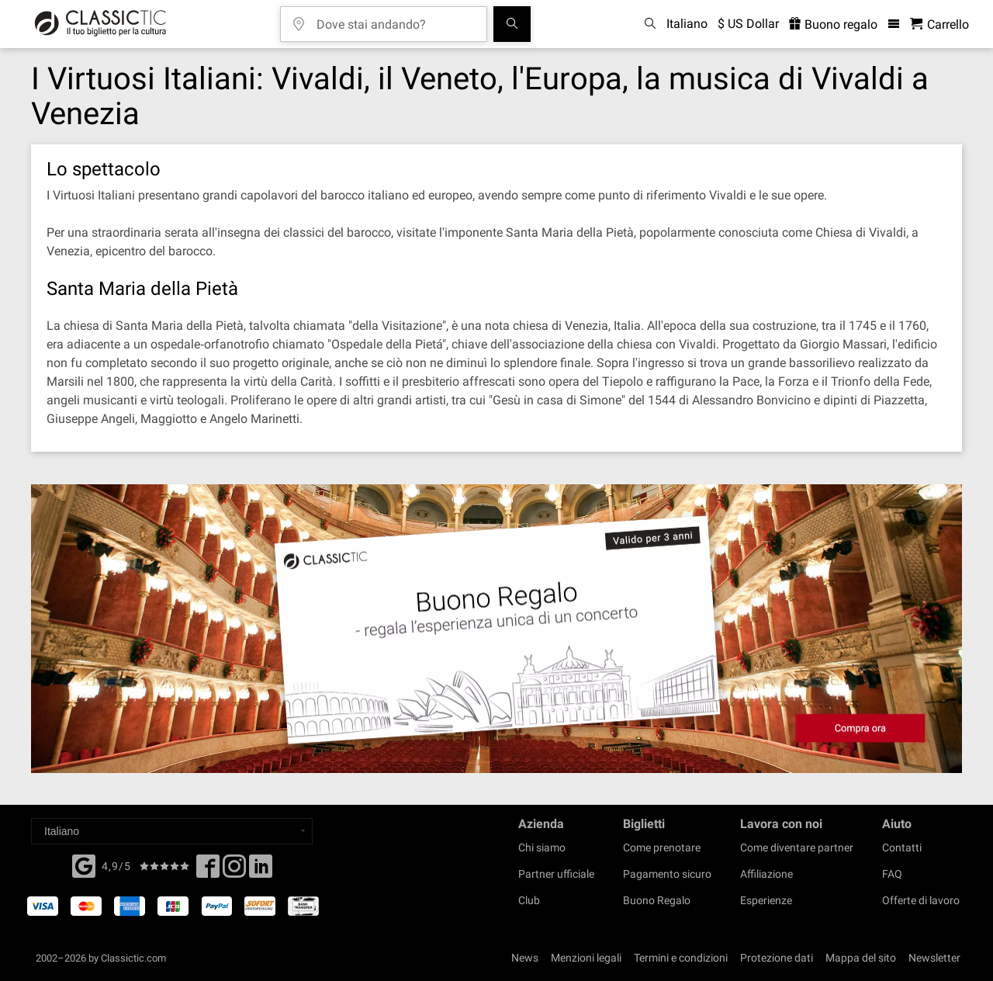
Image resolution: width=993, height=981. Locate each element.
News (524, 958)
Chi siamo (542, 847)
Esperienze (766, 900)
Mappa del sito (860, 958)
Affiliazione (766, 874)
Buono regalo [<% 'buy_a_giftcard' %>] (833, 24)
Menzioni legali (586, 958)
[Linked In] (260, 871)
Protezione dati (776, 958)
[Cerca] (512, 24)
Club (529, 900)
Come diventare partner (796, 847)
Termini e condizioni (681, 958)
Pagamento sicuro (667, 874)
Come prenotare (662, 847)
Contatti (902, 847)
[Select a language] (172, 831)
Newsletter (934, 958)
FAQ (892, 874)
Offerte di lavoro (921, 900)
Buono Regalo (656, 900)
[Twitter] (234, 871)
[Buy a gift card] (496, 629)
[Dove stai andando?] (395, 19)
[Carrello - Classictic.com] (939, 24)
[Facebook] (83, 864)
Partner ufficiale (556, 874)
